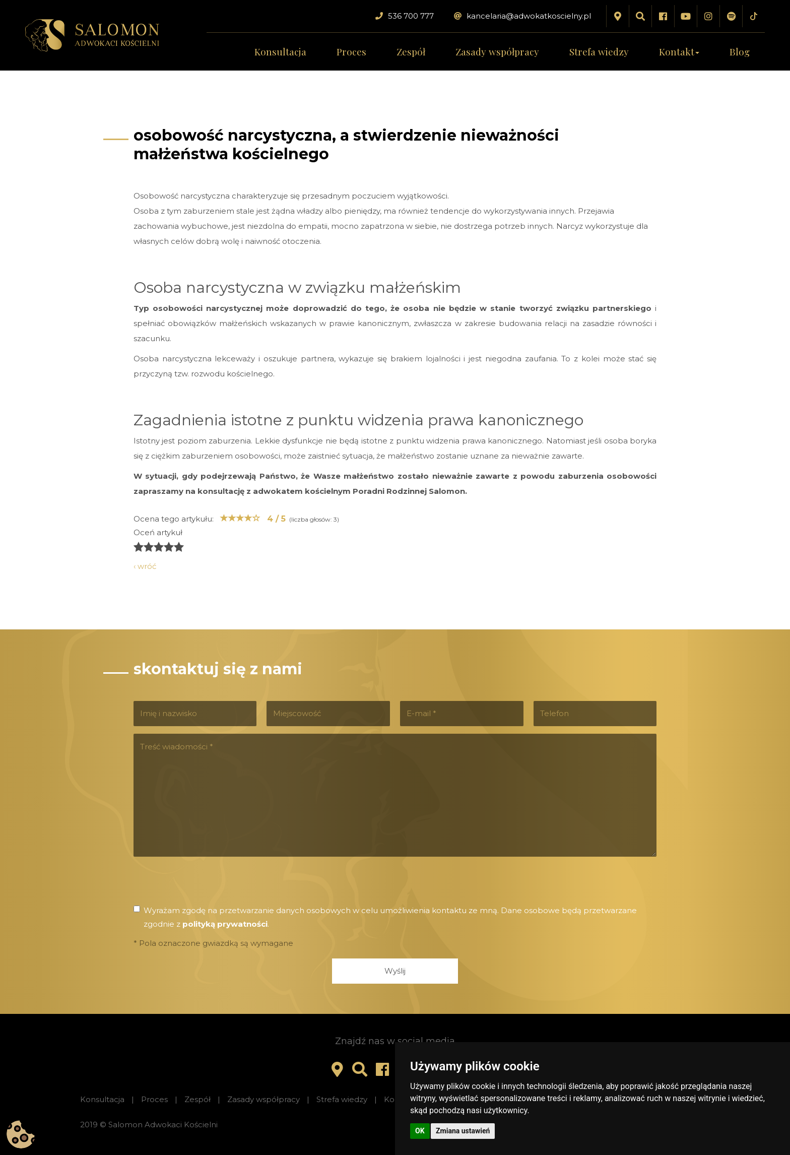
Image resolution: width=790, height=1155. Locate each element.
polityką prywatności (225, 924)
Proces (351, 51)
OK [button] (420, 1131)
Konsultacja (280, 51)
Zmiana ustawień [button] (463, 1131)
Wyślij (395, 971)
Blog (740, 51)
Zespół (411, 51)
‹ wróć (145, 566)
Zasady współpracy (497, 51)
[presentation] (210, 884)
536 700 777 (404, 16)
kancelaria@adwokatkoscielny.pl (522, 16)
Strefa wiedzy (599, 51)
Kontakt (679, 51)
